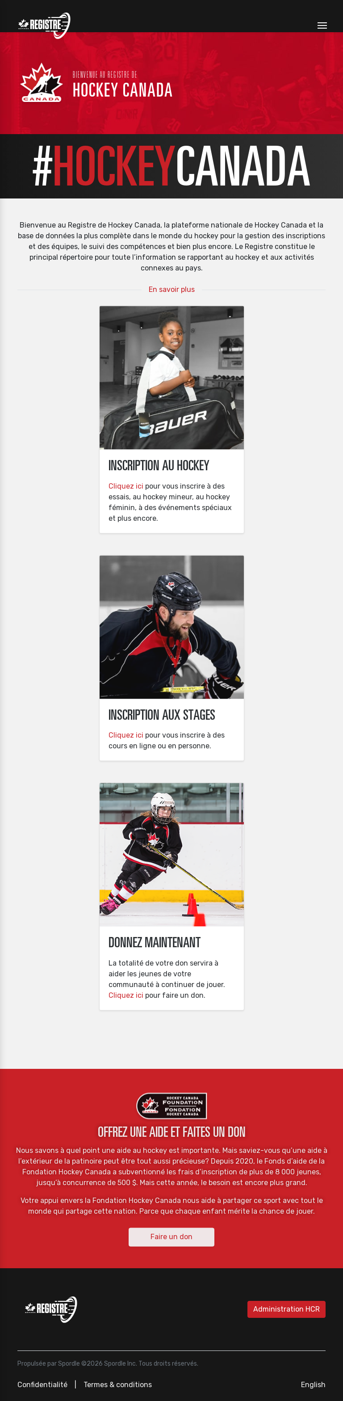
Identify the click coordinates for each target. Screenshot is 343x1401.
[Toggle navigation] (322, 26)
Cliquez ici (126, 485)
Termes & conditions (118, 1384)
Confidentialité (42, 1384)
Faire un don (171, 1236)
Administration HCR (286, 1309)
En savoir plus (172, 289)
